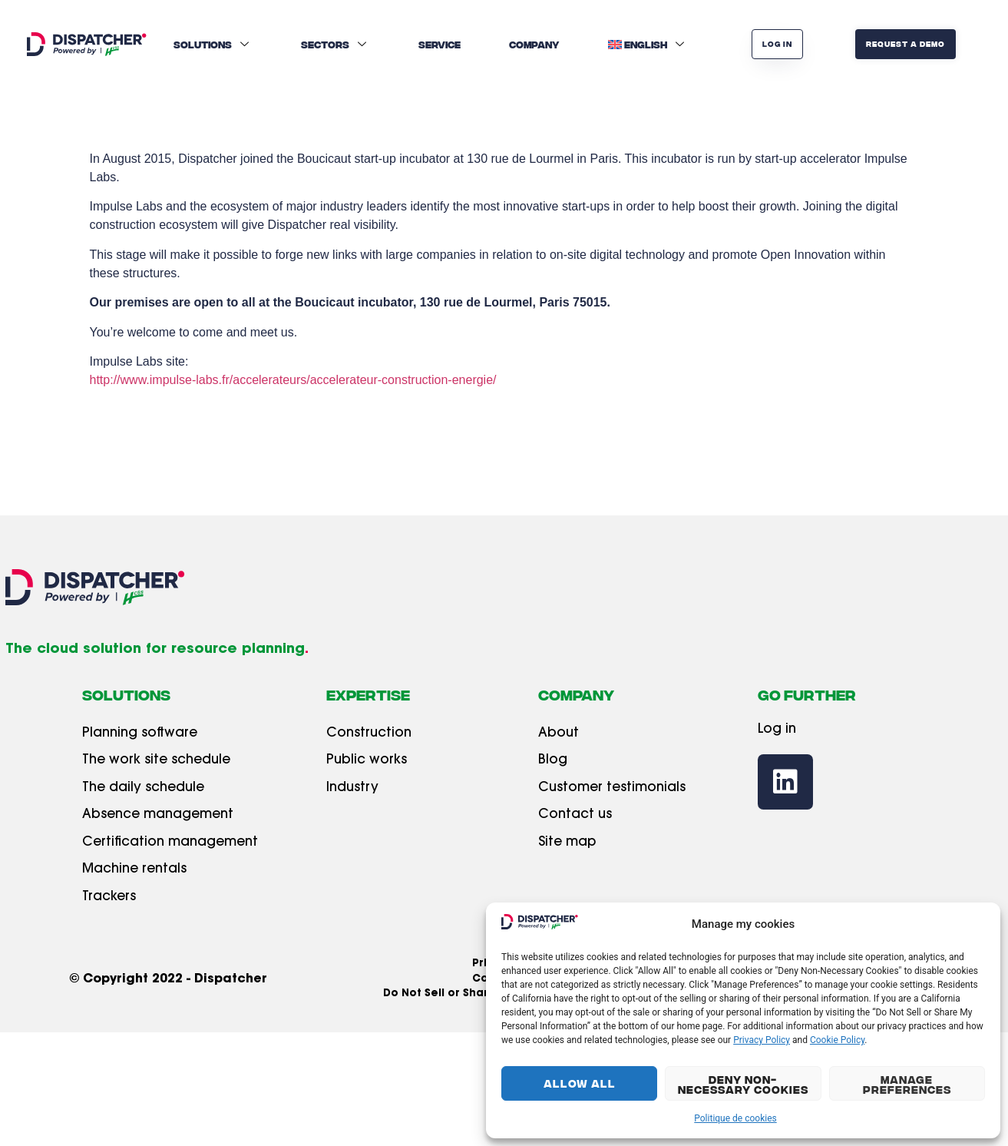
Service (439, 43)
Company (534, 43)
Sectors (335, 43)
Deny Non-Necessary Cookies (743, 1084)
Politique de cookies (735, 1118)
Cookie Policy (837, 1040)
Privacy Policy (761, 1040)
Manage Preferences (907, 1084)
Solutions (213, 43)
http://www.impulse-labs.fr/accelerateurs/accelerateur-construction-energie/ (293, 379)
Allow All (580, 1083)
